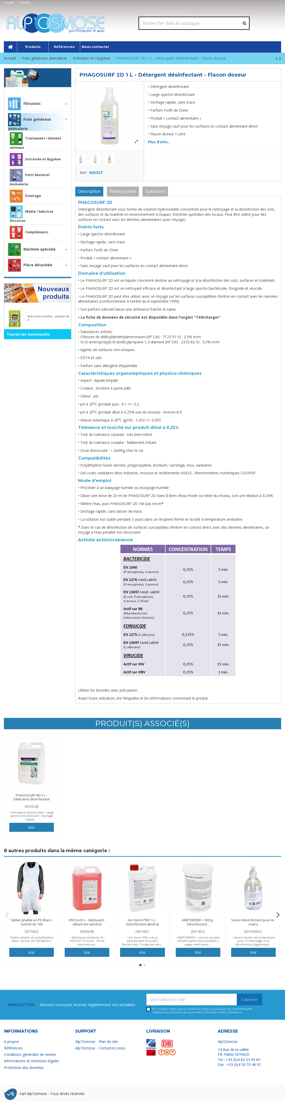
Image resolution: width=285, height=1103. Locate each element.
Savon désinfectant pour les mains (253, 923)
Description (89, 192)
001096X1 (253, 932)
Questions (155, 192)
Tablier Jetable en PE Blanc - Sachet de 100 (31, 923)
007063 (32, 932)
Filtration (24, 103)
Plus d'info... (159, 141)
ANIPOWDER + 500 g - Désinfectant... (198, 923)
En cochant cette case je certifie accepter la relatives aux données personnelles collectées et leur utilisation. (202, 1012)
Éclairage (25, 196)
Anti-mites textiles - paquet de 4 (48, 317)
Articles (25, 2)
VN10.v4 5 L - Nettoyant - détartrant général (87, 923)
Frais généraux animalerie (42, 89)
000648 (87, 932)
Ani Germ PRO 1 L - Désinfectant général (142, 923)
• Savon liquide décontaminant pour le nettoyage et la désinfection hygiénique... (253, 942)
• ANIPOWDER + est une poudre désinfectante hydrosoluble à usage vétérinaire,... (198, 942)
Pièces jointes (123, 192)
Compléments (29, 232)
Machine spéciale (32, 249)
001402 (198, 932)
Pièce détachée (30, 265)
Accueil (9, 2)
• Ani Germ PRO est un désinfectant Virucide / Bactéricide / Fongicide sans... (142, 942)
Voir (31, 828)
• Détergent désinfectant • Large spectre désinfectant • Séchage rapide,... (32, 817)
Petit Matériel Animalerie (29, 177)
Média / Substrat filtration (31, 214)
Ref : (84, 173)
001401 (142, 932)
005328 (32, 807)
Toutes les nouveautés (28, 334)
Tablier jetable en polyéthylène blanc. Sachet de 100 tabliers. (32, 940)
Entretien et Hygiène (35, 159)
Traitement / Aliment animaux (35, 141)
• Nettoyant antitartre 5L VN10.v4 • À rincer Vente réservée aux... (87, 942)
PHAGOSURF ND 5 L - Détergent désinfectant (31, 798)
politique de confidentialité (233, 1010)
